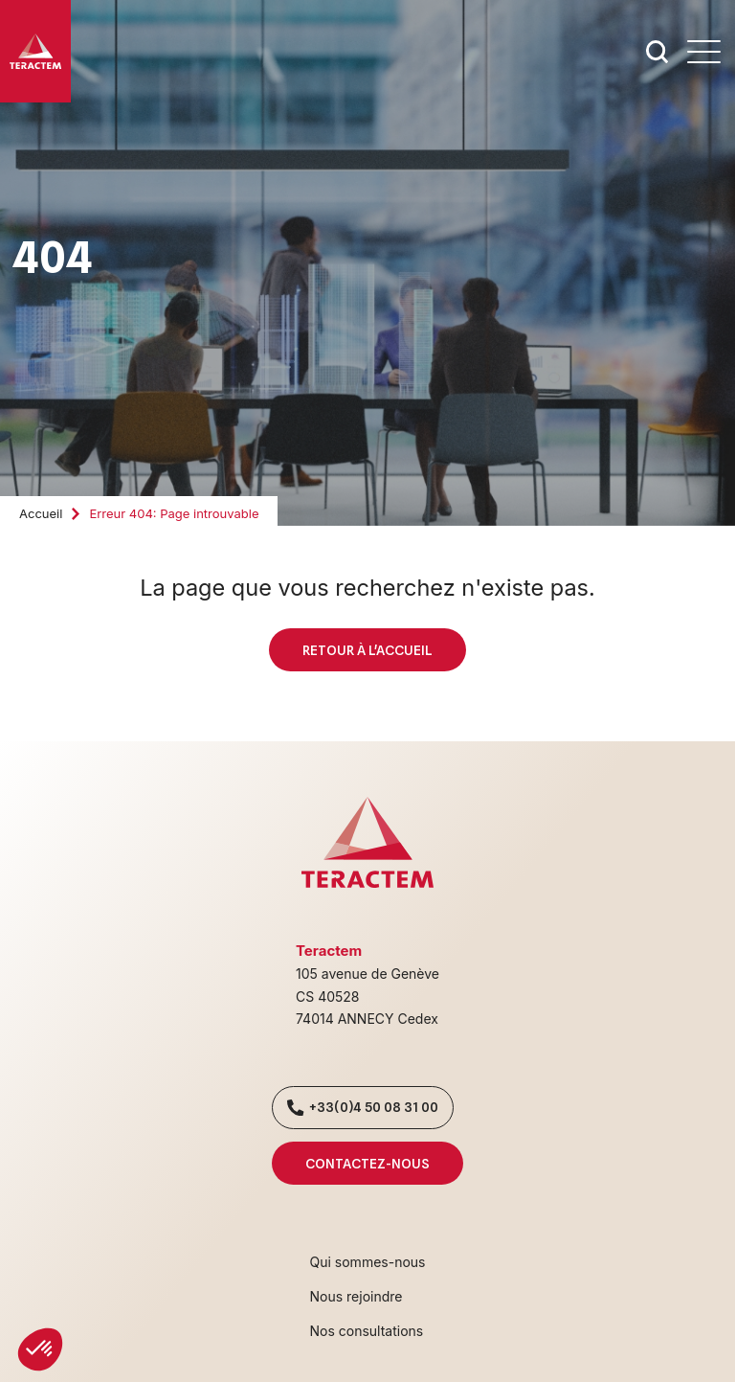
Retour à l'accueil (367, 649)
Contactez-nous (367, 1163)
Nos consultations (367, 1331)
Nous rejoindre (356, 1296)
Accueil (40, 513)
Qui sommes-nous (368, 1262)
